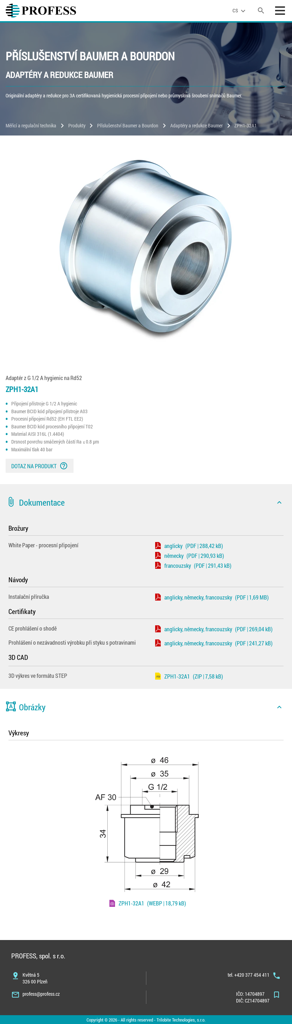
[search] (261, 11)
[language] (240, 10)
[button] (146, 502)
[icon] (279, 502)
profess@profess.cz (41, 993)
